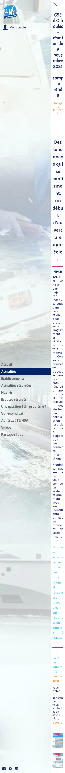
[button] (14, 27)
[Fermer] (55, 4)
